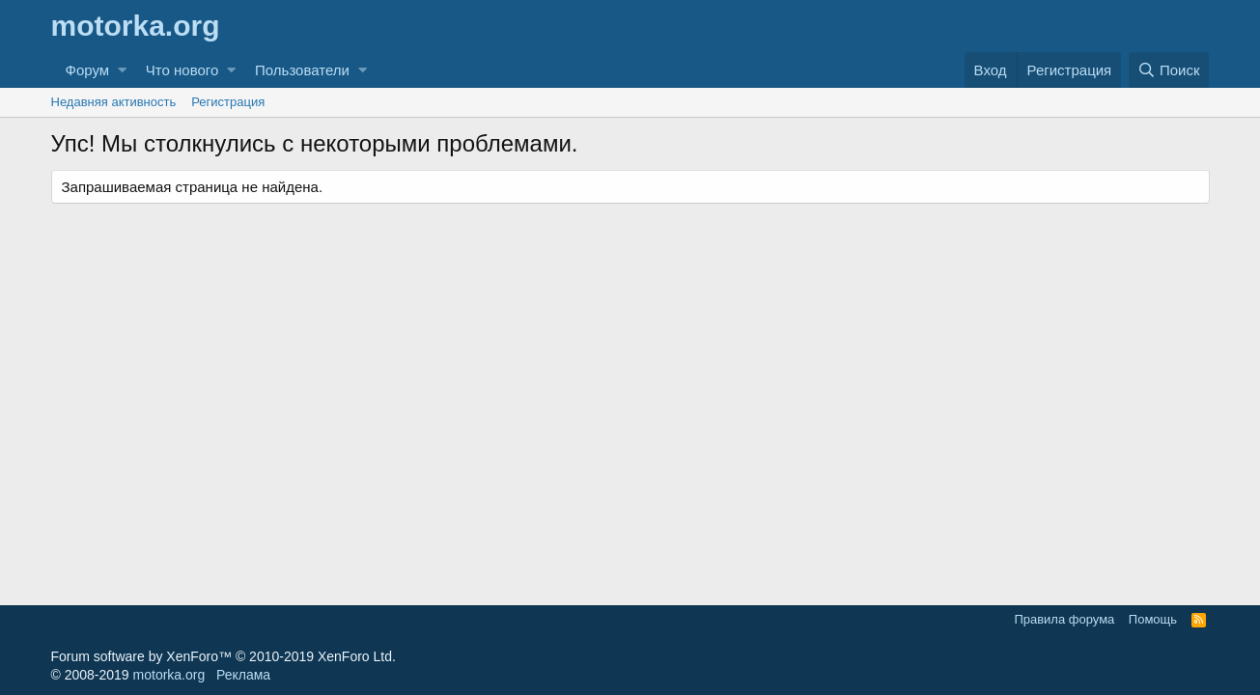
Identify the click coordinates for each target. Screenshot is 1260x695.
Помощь (1153, 619)
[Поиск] (1169, 70)
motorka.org (169, 674)
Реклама (243, 674)
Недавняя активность (114, 102)
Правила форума (1064, 619)
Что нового (182, 70)
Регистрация (228, 102)
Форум (88, 70)
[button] (122, 70)
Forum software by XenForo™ (223, 656)
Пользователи (302, 70)
